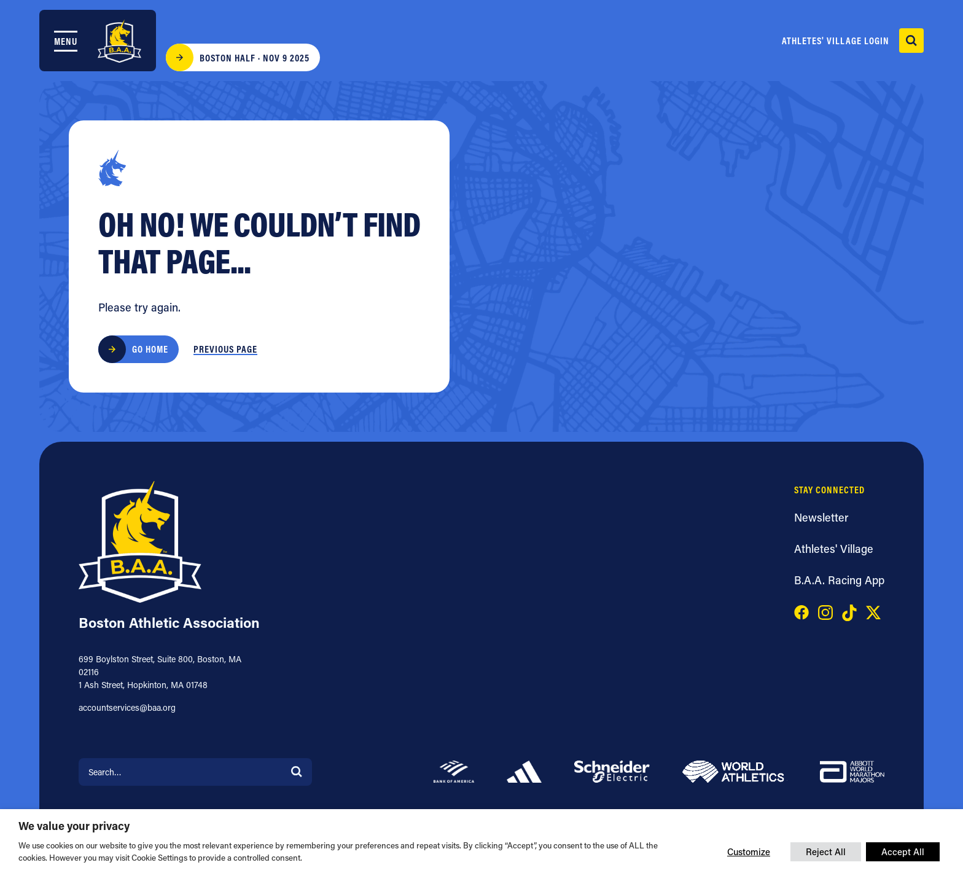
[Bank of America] (454, 770)
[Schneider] (612, 770)
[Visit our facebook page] (801, 611)
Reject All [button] (826, 851)
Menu (65, 41)
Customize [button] (748, 851)
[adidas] (524, 770)
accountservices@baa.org (127, 707)
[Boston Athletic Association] (119, 41)
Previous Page (225, 349)
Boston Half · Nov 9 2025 (255, 58)
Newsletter (821, 517)
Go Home (150, 349)
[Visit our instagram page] (825, 611)
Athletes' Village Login (835, 40)
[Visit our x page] (873, 611)
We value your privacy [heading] (74, 825)
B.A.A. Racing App (839, 580)
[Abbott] (852, 770)
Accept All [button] (902, 851)
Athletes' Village (833, 548)
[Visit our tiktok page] (849, 611)
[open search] (911, 40)
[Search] (296, 770)
